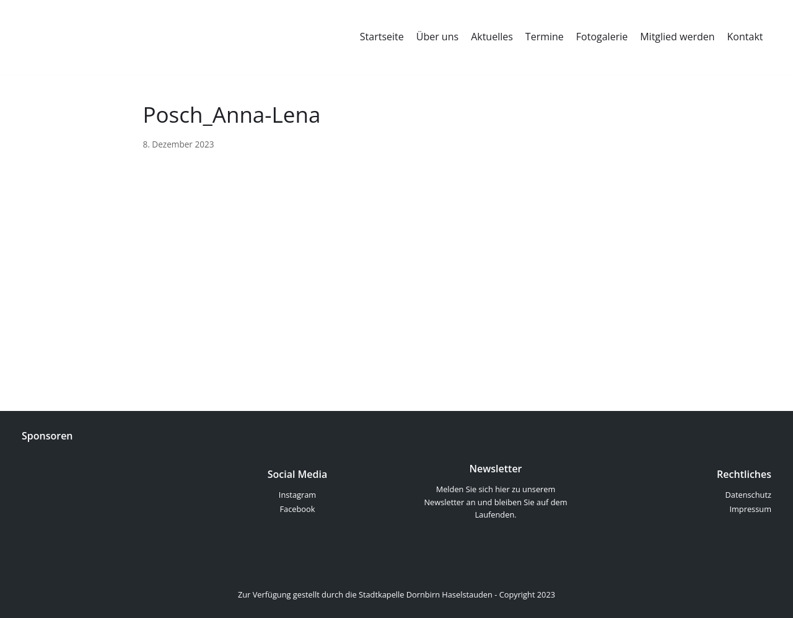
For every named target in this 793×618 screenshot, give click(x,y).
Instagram (297, 494)
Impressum (750, 508)
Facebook (297, 508)
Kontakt (745, 36)
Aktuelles (492, 36)
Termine (544, 36)
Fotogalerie (602, 36)
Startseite (382, 36)
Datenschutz (748, 494)
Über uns (437, 36)
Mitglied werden (677, 36)
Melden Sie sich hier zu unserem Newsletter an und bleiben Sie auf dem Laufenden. (495, 501)
